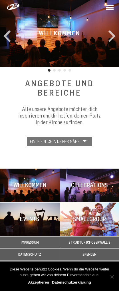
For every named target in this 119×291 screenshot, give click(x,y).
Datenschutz (29, 254)
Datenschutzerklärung (71, 282)
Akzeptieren (38, 282)
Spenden (89, 254)
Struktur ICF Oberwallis (89, 242)
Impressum (30, 242)
